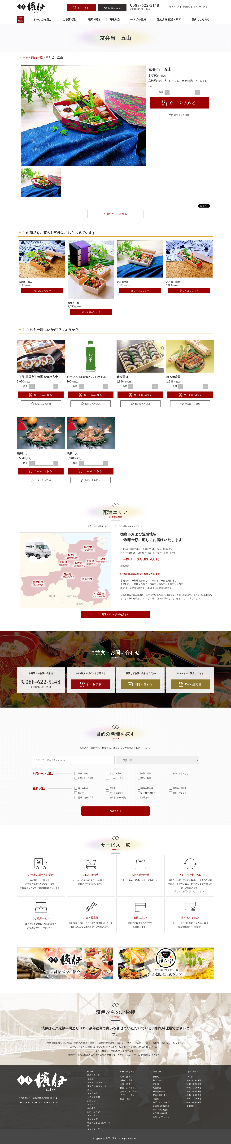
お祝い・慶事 (113, 773)
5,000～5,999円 (193, 1095)
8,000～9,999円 (193, 1102)
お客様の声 (92, 1093)
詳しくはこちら (42, 290)
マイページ (174, 7)
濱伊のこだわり (200, 19)
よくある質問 (93, 1097)
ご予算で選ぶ (70, 19)
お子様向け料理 (146, 792)
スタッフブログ (94, 1104)
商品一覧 (37, 57)
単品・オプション (178, 792)
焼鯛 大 (72, 453)
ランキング (92, 1119)
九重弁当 (143, 797)
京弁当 (110, 788)
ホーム (24, 57)
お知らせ (91, 1101)
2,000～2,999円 (193, 1084)
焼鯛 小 (22, 453)
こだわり (91, 1090)
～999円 (189, 1076)
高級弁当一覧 (93, 1075)
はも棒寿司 (173, 376)
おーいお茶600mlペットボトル (86, 376)
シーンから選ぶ (43, 19)
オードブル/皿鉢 (137, 19)
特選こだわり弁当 (83, 797)
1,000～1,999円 (193, 1080)
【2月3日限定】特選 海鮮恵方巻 (37, 376)
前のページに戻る (115, 214)
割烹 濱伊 (111, 1138)
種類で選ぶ (94, 19)
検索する (115, 810)
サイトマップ (199, 7)
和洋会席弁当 (145, 788)
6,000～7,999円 (193, 1098)
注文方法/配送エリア (169, 19)
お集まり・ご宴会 (83, 777)
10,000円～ (191, 1106)
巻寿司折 (122, 376)
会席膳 (90, 1079)
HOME (90, 1071)
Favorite (179, 115)
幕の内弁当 (81, 788)
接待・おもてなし (178, 773)
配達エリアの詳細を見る (115, 614)
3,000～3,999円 (193, 1088)
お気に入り (92, 1115)
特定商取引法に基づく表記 (98, 1124)
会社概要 (186, 7)
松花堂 (79, 792)
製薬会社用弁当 (177, 788)
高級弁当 (114, 19)
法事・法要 (81, 773)
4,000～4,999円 (193, 1091)
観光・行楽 (144, 777)
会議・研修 (144, 773)
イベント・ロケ (114, 777)
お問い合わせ (93, 1111)
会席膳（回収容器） (116, 797)
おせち (156, 1076)
